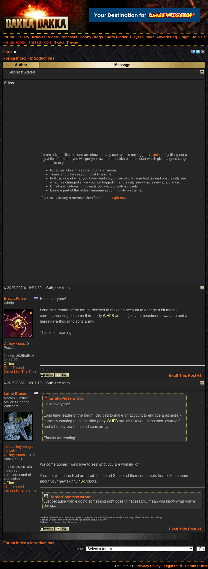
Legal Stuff (173, 566)
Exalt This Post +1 (185, 376)
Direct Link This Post (20, 372)
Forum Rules (196, 566)
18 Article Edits (15, 451)
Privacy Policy (148, 566)
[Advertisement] (121, 113)
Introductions (42, 543)
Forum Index (15, 543)
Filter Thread (14, 368)
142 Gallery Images (19, 447)
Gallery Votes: (15, 343)
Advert (29, 72)
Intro (7, 52)
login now (118, 198)
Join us (159, 155)
